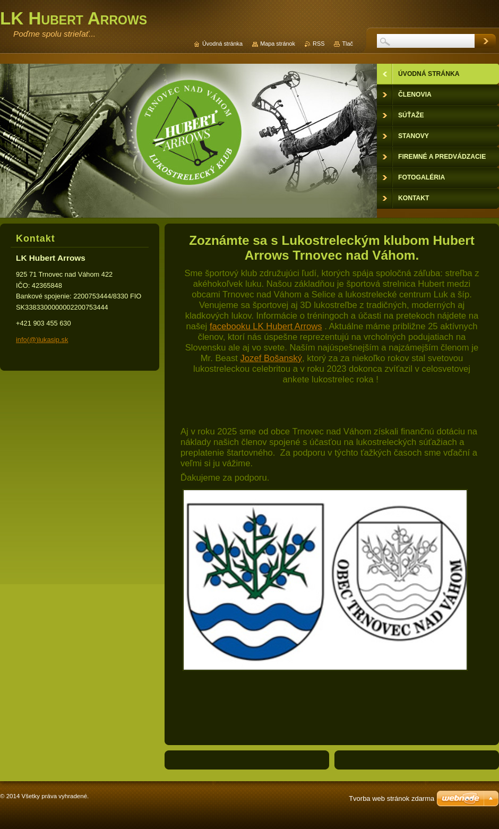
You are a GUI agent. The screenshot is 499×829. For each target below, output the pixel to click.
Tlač (347, 43)
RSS (318, 43)
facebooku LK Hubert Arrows (266, 326)
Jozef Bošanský (271, 358)
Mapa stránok (277, 43)
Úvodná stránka (222, 43)
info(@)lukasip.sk (42, 340)
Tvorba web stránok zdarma (391, 798)
